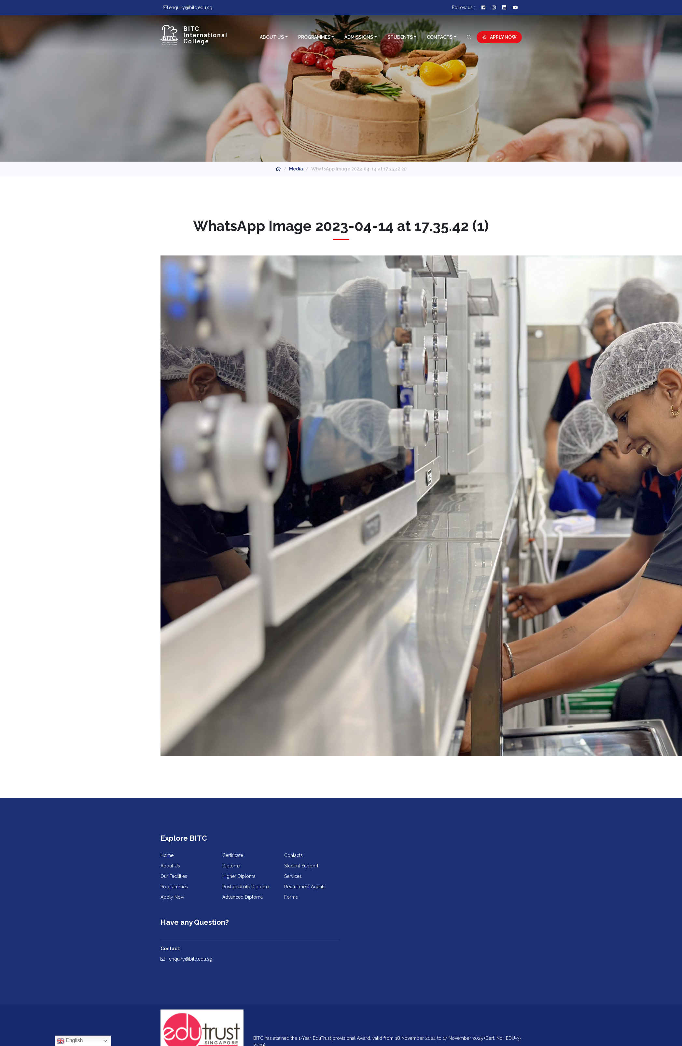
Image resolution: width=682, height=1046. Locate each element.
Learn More (273, 1009)
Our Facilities (173, 877)
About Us (272, 37)
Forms (291, 898)
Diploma (231, 866)
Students (399, 37)
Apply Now (499, 37)
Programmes (314, 37)
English (70, 1041)
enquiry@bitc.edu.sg (372, 875)
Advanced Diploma (242, 898)
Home (167, 856)
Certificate (232, 856)
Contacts (439, 37)
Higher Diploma (239, 877)
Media (296, 168)
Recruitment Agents (305, 887)
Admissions (358, 37)
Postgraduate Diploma (245, 887)
